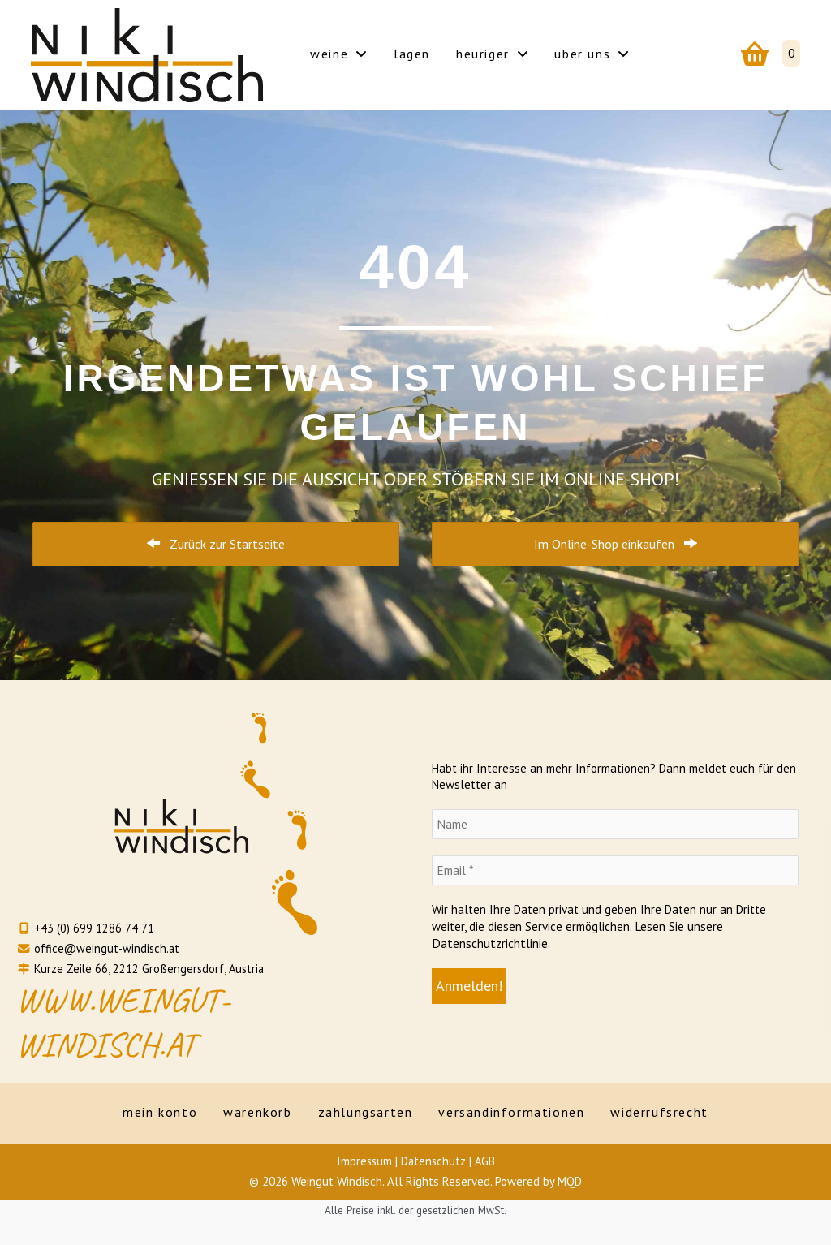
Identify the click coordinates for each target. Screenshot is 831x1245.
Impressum (362, 1161)
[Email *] (615, 871)
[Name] (615, 825)
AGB (486, 1161)
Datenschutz (433, 1161)
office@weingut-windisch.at (99, 947)
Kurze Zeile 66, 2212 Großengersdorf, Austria (142, 968)
